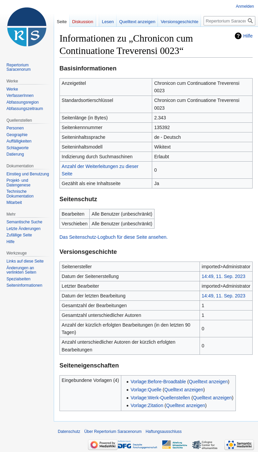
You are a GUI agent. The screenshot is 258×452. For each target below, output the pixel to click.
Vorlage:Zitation (147, 405)
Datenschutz (69, 431)
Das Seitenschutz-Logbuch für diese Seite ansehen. (113, 237)
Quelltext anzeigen (208, 381)
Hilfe (248, 36)
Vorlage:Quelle (146, 389)
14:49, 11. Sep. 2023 (223, 276)
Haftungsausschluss (163, 431)
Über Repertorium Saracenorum (113, 431)
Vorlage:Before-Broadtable (158, 381)
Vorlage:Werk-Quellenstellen (160, 397)
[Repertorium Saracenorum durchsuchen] (229, 20)
